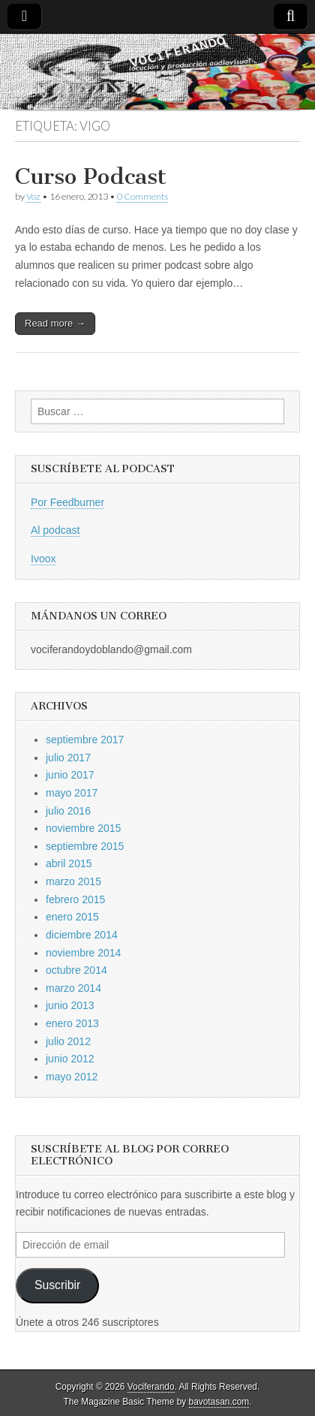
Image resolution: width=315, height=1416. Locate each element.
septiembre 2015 (85, 846)
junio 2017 (70, 775)
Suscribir (57, 1285)
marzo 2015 (73, 881)
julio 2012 (68, 1041)
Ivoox (43, 559)
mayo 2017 (72, 793)
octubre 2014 (76, 970)
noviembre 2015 (83, 828)
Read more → (55, 323)
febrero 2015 (75, 899)
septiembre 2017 (85, 740)
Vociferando (151, 1386)
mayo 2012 (72, 1077)
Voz (33, 196)
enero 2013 (72, 1023)
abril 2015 (69, 863)
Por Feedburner (67, 502)
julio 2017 (68, 758)
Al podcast (55, 530)
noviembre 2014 (83, 953)
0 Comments (142, 196)
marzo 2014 (73, 988)
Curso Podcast (90, 176)
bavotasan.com (219, 1401)
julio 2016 (68, 811)
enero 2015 (72, 917)
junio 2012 (70, 1059)
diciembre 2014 (82, 935)
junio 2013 (70, 1005)
